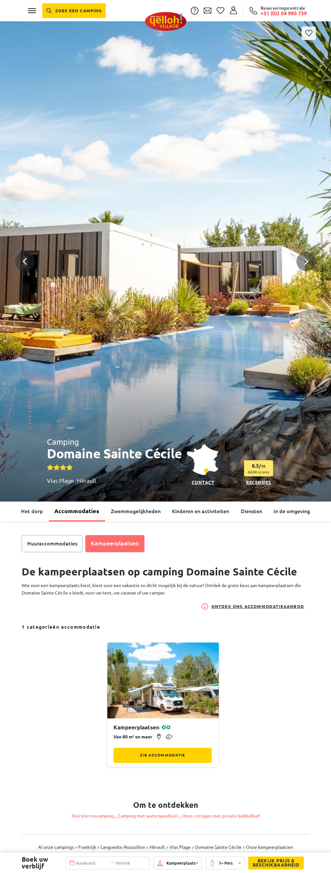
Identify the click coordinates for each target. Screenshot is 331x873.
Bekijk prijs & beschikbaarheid (273, 863)
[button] (165, 238)
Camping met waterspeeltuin (148, 815)
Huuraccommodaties (52, 543)
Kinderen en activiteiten (200, 511)
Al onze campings (56, 847)
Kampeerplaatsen (115, 543)
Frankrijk (87, 847)
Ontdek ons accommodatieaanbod (253, 606)
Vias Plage (61, 480)
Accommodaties (76, 511)
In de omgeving (291, 511)
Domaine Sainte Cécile (218, 847)
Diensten (251, 511)
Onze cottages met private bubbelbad (221, 815)
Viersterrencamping (93, 815)
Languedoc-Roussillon (123, 847)
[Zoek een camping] (74, 10)
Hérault (87, 480)
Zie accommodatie (162, 755)
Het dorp (32, 511)
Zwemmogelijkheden (136, 511)
